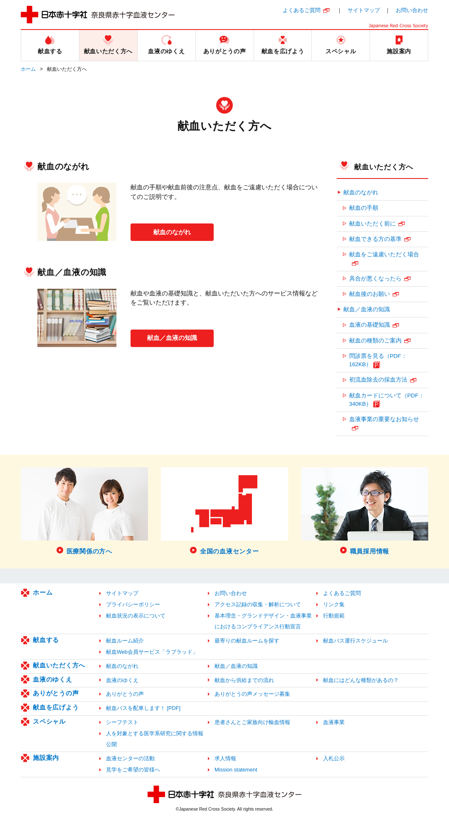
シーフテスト (122, 722)
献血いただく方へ (383, 167)
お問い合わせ (412, 10)
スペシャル (49, 721)
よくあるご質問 (302, 10)
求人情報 (225, 758)
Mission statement (236, 769)
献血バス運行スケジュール (355, 640)
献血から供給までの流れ (244, 680)
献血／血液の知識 (172, 336)
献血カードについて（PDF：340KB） (386, 399)
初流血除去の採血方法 (378, 380)
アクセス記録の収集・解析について (258, 604)
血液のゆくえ (52, 679)
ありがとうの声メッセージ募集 (252, 694)
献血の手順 (363, 208)
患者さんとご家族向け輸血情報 (252, 722)
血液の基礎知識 (369, 325)
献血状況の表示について (135, 616)
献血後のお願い (369, 294)
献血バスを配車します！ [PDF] (143, 708)
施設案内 (46, 757)
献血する (46, 639)
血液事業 (334, 722)
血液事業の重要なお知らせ (384, 419)
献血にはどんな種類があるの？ (361, 680)
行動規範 (334, 616)
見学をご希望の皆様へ (133, 769)
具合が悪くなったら (375, 278)
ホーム (28, 69)
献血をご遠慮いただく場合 (384, 254)
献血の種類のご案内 (375, 340)
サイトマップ (364, 10)
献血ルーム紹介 (125, 640)
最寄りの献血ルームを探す (247, 640)
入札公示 (334, 758)
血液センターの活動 (130, 758)
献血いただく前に (372, 224)
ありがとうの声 (56, 693)
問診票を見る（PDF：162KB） (378, 360)
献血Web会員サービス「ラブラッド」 (152, 652)
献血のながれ (172, 231)
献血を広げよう (56, 707)
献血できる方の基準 (375, 239)
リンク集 (334, 604)
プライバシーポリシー (133, 604)
